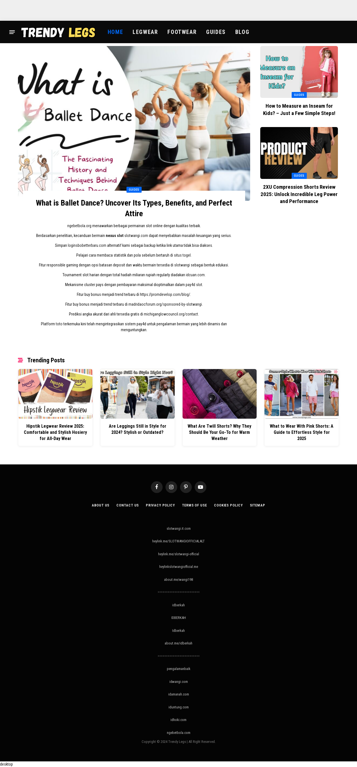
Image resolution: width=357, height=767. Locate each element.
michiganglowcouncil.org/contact (171, 314)
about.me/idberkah (178, 643)
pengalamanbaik (178, 669)
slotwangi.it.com (179, 528)
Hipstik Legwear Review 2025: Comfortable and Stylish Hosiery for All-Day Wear (55, 432)
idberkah (178, 605)
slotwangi (182, 265)
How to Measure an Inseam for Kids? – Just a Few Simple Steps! (299, 109)
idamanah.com (178, 694)
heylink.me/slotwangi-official (178, 554)
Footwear (182, 32)
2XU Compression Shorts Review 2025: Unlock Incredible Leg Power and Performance (299, 194)
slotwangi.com (136, 236)
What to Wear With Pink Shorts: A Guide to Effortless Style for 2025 (301, 429)
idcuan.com (195, 275)
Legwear (145, 32)
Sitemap (258, 505)
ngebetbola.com (178, 732)
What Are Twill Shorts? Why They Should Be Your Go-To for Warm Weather (219, 432)
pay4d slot (194, 285)
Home (115, 32)
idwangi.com (178, 681)
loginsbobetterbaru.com (87, 245)
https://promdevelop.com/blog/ (165, 294)
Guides (216, 32)
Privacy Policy (159, 505)
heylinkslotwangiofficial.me (178, 567)
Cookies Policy (228, 505)
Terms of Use (194, 505)
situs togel (182, 255)
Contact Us (126, 505)
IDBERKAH (178, 618)
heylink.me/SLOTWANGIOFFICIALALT (178, 541)
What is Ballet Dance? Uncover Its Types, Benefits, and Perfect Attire (134, 208)
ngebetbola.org (79, 226)
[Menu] (12, 32)
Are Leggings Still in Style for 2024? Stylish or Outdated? (137, 429)
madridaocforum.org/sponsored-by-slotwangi (165, 304)
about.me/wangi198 (178, 579)
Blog (242, 32)
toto (59, 324)
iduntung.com (179, 707)
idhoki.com (178, 720)
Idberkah (178, 630)
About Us (99, 505)
